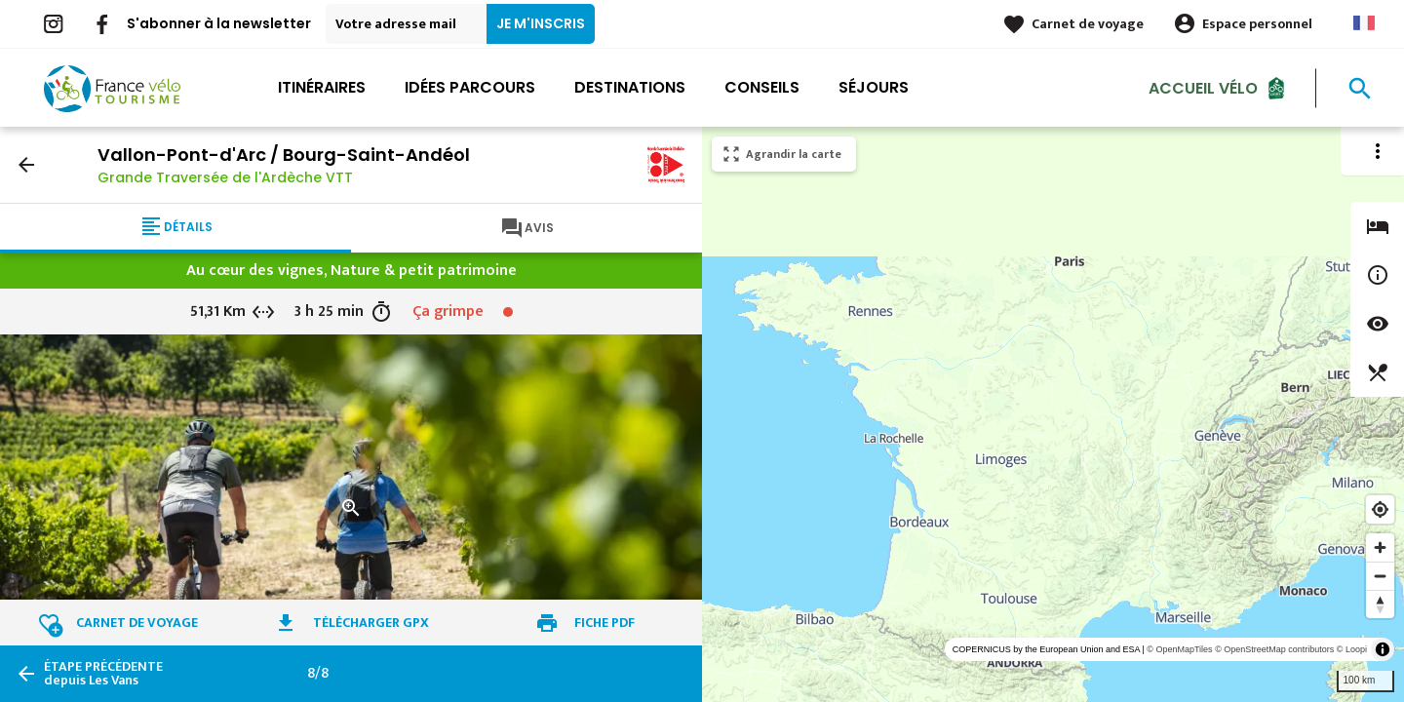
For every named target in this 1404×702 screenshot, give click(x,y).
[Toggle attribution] (1382, 649)
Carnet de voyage (1088, 24)
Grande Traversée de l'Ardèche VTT (225, 177)
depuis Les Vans (103, 673)
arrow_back (26, 164)
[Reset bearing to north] (1380, 604)
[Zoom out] (1380, 576)
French (1364, 23)
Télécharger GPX (371, 622)
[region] (1053, 414)
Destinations (629, 87)
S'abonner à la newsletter (219, 23)
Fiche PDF (604, 622)
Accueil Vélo (1203, 87)
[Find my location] (1380, 509)
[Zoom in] (1380, 547)
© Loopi (1352, 649)
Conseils (762, 87)
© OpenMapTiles (1179, 649)
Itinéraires (322, 87)
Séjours (873, 87)
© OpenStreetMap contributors (1274, 649)
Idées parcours (470, 87)
